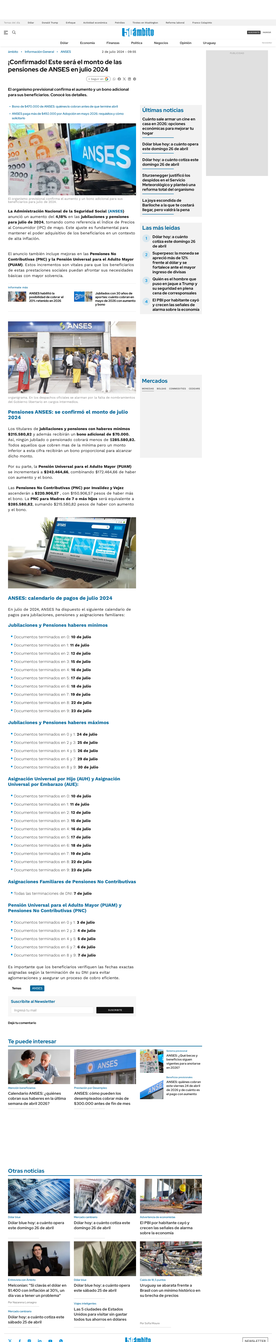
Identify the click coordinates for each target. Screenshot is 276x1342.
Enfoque (70, 22)
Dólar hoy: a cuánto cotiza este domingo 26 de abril (170, 162)
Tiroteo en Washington (145, 22)
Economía (87, 43)
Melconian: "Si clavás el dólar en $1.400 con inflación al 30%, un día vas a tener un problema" (37, 1290)
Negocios (161, 43)
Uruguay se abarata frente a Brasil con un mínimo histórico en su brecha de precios (170, 1290)
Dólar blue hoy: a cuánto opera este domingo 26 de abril (170, 146)
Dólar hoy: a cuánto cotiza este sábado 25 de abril (36, 1319)
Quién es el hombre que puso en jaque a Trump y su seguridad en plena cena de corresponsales (174, 286)
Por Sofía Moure (150, 1323)
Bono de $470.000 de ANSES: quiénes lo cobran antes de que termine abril (65, 106)
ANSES (66, 51)
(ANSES (115, 211)
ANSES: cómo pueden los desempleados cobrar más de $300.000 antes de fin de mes (102, 1098)
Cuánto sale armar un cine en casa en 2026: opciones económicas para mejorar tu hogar (168, 126)
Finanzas (113, 43)
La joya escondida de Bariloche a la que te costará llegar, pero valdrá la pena (168, 205)
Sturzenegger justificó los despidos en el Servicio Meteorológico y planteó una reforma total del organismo (168, 182)
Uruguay (209, 43)
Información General (39, 51)
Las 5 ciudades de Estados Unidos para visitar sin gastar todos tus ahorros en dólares (100, 1314)
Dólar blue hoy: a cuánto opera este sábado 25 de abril (102, 1288)
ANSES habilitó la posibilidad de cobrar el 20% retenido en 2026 (46, 297)
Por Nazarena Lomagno (22, 1302)
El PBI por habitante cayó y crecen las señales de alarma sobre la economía (175, 305)
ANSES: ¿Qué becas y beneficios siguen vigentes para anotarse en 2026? (183, 1061)
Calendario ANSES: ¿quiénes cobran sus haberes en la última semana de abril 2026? (37, 1098)
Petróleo (120, 22)
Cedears (194, 388)
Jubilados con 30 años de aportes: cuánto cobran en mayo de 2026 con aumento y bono (115, 299)
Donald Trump (50, 22)
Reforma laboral (175, 22)
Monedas (148, 388)
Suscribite (115, 1010)
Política (136, 43)
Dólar (31, 22)
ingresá (267, 32)
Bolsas (161, 388)
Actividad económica (95, 22)
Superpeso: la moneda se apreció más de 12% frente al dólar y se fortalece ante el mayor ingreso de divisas (175, 262)
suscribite (254, 32)
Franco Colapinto (202, 22)
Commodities (177, 388)
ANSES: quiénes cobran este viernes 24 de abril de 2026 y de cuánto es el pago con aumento (183, 1088)
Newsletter (267, 43)
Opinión (185, 43)
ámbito (13, 51)
